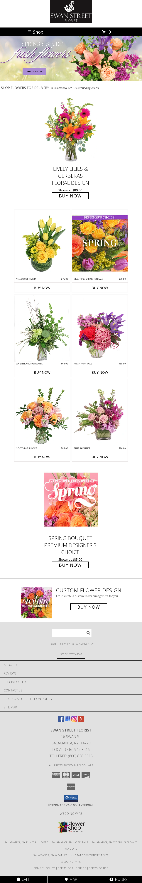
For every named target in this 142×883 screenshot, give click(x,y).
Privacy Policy (44, 868)
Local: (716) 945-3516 (71, 749)
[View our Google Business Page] (68, 720)
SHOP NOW (34, 71)
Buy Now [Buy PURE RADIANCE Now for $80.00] (100, 457)
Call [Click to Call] (23, 879)
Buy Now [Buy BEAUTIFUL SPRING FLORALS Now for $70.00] (100, 287)
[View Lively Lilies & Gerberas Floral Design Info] (71, 130)
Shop (35, 32)
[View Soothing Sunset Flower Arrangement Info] (42, 413)
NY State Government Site (90, 855)
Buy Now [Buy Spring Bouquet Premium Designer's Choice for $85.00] (70, 565)
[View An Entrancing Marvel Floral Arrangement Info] (42, 328)
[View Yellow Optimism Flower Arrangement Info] (42, 243)
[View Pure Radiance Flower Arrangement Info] (100, 413)
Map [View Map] (71, 879)
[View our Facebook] (61, 720)
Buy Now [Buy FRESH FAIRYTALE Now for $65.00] (100, 372)
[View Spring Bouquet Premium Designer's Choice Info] (71, 499)
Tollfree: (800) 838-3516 (71, 755)
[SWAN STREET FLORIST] (71, 22)
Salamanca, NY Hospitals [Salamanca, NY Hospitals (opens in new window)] (70, 842)
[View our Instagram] (74, 720)
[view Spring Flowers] (71, 80)
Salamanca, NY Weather (50, 855)
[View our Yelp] (81, 720)
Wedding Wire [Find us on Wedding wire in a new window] (71, 813)
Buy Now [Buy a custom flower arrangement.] (88, 607)
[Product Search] (72, 633)
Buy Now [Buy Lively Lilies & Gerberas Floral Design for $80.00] (70, 196)
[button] (71, 798)
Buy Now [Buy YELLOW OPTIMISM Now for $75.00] (42, 287)
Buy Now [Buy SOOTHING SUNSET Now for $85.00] (42, 457)
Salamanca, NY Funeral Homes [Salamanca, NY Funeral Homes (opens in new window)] (26, 842)
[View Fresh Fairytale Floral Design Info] (100, 328)
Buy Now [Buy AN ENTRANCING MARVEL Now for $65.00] (42, 372)
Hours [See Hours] (118, 879)
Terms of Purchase (72, 868)
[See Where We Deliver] (71, 654)
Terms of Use (98, 868)
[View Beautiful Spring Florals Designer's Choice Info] (100, 243)
